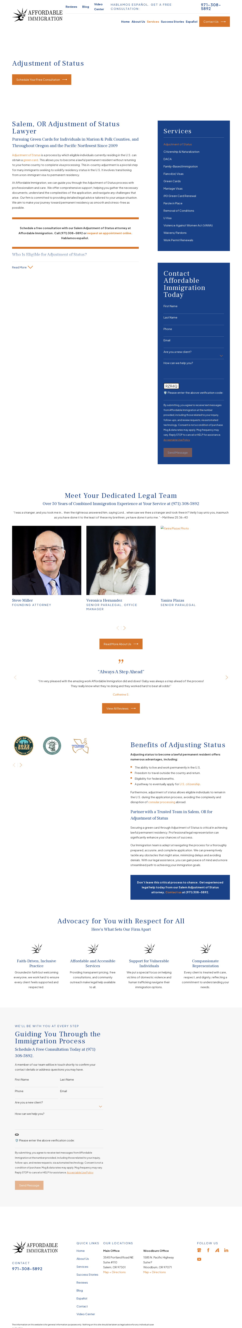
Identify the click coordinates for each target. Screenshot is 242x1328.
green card (30, 160)
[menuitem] (194, 144)
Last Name (170, 317)
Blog (85, 6)
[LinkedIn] (226, 1250)
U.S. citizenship (195, 784)
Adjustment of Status (26, 155)
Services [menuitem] (153, 21)
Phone (168, 329)
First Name (171, 306)
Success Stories (87, 1274)
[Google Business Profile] (199, 1250)
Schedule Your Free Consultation (41, 79)
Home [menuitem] (125, 21)
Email (167, 340)
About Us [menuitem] (138, 21)
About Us (83, 1258)
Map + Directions (114, 1272)
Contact (82, 1306)
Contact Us (214, 21)
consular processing (167, 802)
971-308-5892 (211, 6)
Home (81, 1250)
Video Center (86, 1314)
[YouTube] (199, 1259)
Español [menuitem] (191, 21)
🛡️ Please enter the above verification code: (193, 392)
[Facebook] (208, 1250)
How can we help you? (178, 363)
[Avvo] (217, 1250)
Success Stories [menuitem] (172, 21)
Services (82, 1266)
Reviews (71, 6)
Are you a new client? (178, 351)
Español (82, 1298)
